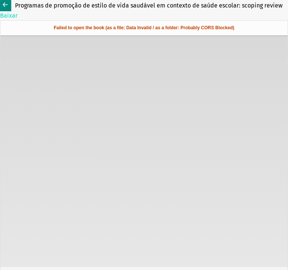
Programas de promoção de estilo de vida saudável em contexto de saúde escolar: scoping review (148, 5)
